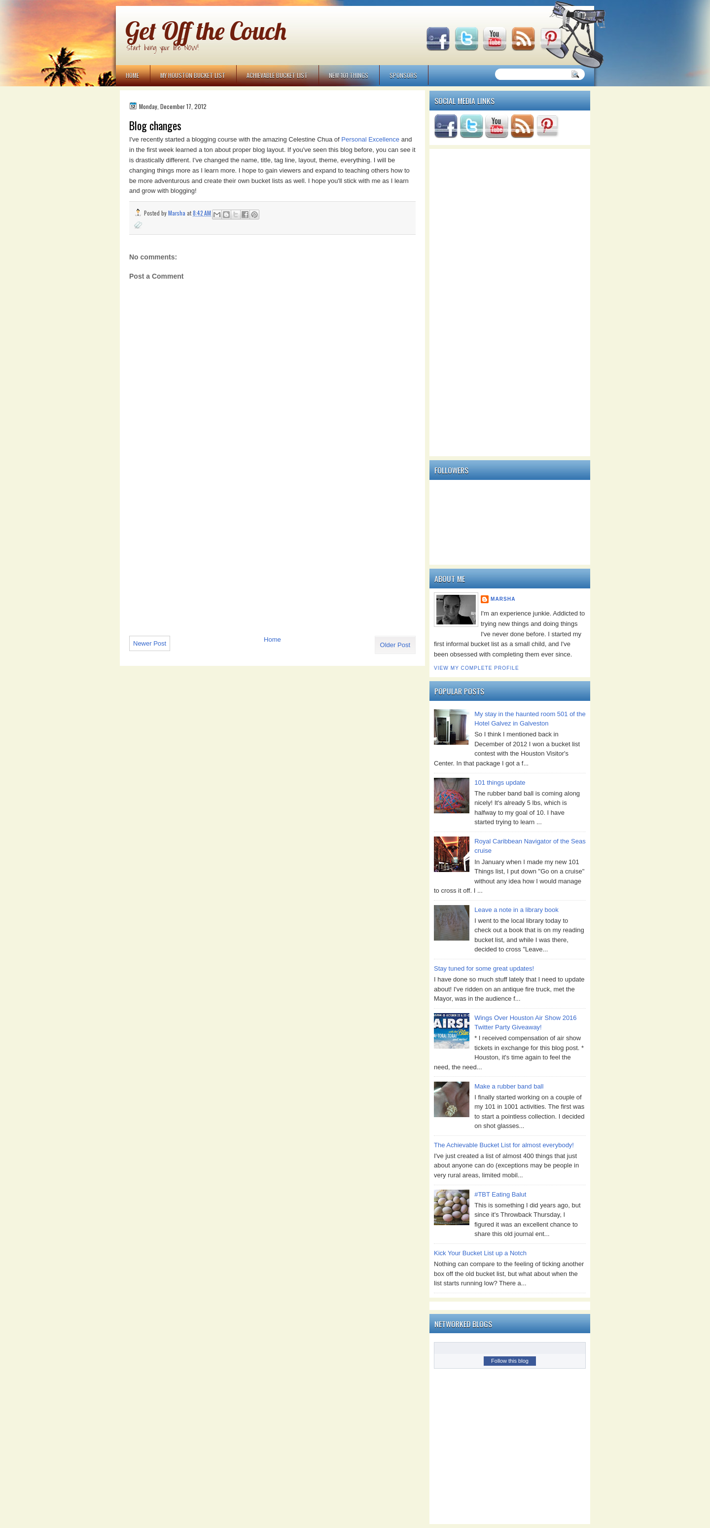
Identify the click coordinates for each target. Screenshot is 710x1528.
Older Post (395, 645)
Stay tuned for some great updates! (484, 968)
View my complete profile (476, 668)
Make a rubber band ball (508, 1086)
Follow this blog (510, 1361)
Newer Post (149, 643)
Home (132, 75)
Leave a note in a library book (516, 909)
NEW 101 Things (348, 75)
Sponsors (403, 75)
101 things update (499, 782)
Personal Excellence (370, 139)
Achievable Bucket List (277, 75)
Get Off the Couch (205, 30)
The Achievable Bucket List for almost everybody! (504, 1145)
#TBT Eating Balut (500, 1194)
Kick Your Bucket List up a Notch (480, 1253)
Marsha (503, 599)
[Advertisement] (203, 560)
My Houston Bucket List (192, 75)
